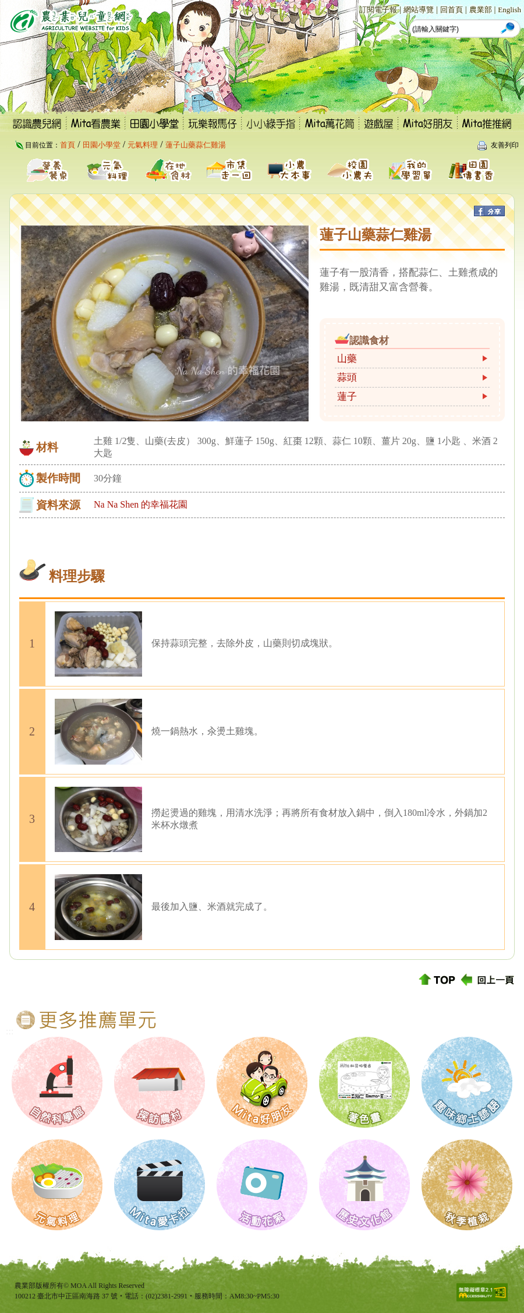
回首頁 (451, 9)
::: (353, 9)
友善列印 (505, 145)
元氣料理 (143, 144)
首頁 (67, 144)
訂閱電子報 (378, 9)
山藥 (347, 358)
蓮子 (347, 396)
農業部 (480, 9)
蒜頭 (347, 377)
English (509, 9)
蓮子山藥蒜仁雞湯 (195, 144)
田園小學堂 (102, 144)
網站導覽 (418, 9)
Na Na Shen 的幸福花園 (140, 504)
